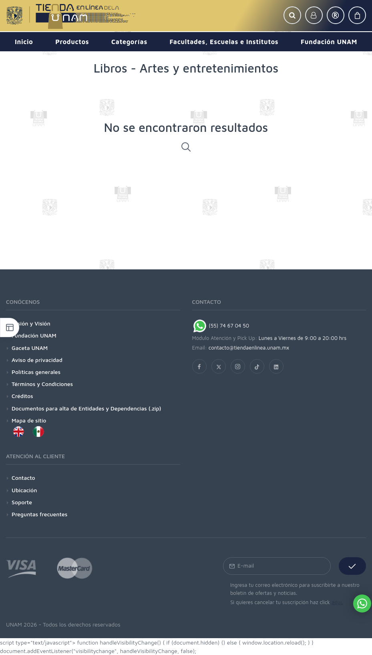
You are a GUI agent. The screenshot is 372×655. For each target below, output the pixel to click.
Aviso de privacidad (37, 359)
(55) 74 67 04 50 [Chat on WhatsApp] (220, 325)
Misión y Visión (31, 323)
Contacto (23, 477)
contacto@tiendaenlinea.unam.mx (249, 347)
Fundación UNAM (34, 335)
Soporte (22, 502)
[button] (292, 15)
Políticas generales (36, 371)
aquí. (337, 602)
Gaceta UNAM (30, 347)
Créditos (22, 395)
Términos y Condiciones (42, 383)
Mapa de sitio (29, 420)
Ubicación (24, 490)
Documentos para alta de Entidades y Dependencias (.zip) (86, 408)
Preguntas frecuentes (39, 514)
